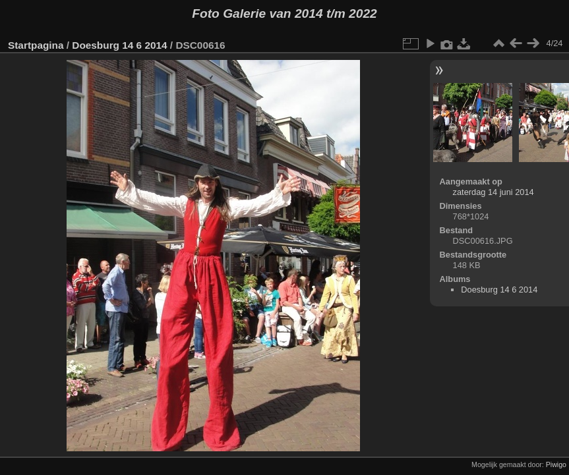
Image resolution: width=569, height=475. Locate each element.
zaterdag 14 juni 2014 (493, 192)
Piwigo (556, 464)
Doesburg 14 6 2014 (119, 45)
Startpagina (36, 45)
